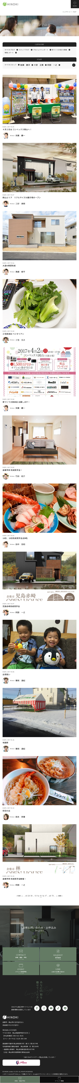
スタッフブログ (24, 50)
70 (53, 896)
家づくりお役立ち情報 (59, 50)
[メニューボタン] (75, 4)
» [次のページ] (57, 896)
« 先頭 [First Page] (18, 896)
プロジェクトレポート (40, 50)
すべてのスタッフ (10, 65)
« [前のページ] (22, 896)
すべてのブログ (10, 50)
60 (50, 896)
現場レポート (9, 53)
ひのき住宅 (10, 4)
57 (46, 896)
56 (43, 896)
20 (29, 896)
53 (36, 896)
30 (31, 896)
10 (26, 896)
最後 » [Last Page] (60, 896)
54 (38, 896)
